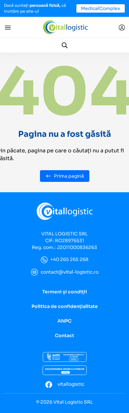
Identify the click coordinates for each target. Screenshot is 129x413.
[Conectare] (122, 27)
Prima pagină (64, 176)
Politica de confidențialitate (65, 306)
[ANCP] (64, 357)
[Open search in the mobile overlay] (64, 45)
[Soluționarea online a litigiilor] (64, 370)
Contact (64, 335)
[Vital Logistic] (65, 27)
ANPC (64, 321)
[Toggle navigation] (8, 27)
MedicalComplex (100, 8)
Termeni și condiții (64, 292)
